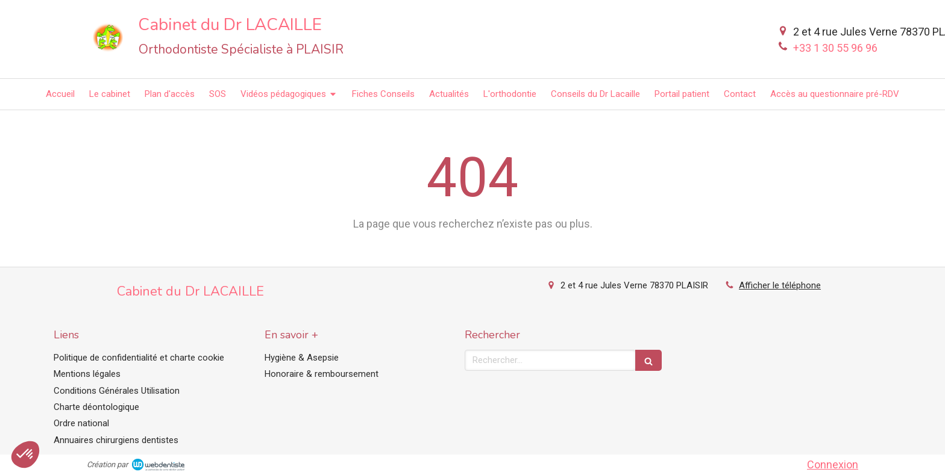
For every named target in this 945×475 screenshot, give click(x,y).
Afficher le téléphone (780, 285)
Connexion (832, 464)
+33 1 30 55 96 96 (835, 48)
